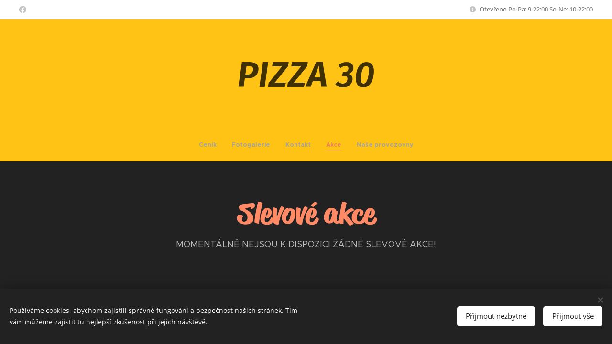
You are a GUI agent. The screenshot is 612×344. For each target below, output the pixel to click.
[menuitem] (279, 145)
